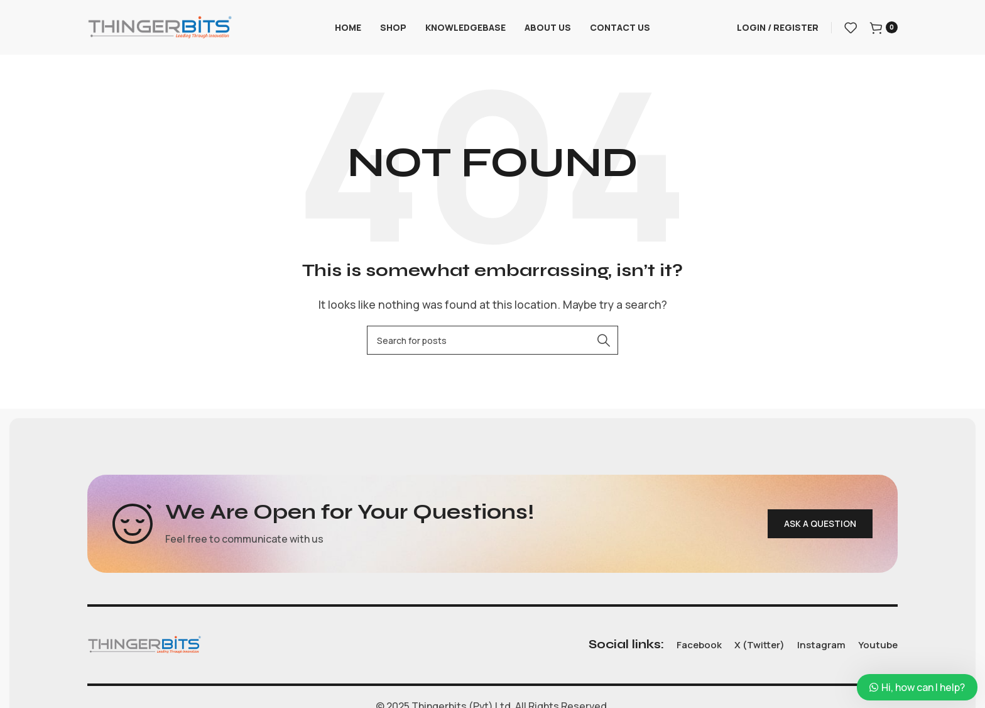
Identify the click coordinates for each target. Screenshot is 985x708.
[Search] (492, 342)
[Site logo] (159, 27)
